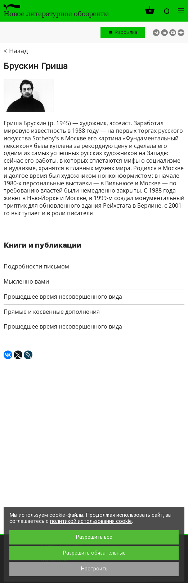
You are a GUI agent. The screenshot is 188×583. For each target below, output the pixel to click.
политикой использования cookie (91, 521)
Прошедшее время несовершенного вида (63, 296)
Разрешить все (94, 537)
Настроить (94, 568)
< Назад (16, 50)
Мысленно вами (26, 281)
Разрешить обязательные (94, 553)
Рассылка (126, 32)
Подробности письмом (36, 266)
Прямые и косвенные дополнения (52, 312)
